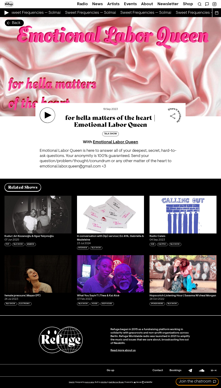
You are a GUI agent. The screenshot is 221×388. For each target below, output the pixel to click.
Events (130, 4)
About (147, 4)
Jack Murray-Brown (116, 382)
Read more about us (123, 350)
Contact (157, 370)
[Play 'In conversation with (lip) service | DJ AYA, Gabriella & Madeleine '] (110, 214)
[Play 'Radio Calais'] (183, 214)
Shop (188, 4)
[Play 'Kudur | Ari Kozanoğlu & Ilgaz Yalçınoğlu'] (37, 214)
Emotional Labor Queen (115, 142)
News (97, 4)
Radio (82, 4)
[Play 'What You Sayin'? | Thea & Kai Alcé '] (110, 274)
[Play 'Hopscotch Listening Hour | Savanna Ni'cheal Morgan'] (183, 274)
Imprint (72, 382)
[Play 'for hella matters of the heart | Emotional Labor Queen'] (47, 115)
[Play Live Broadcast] (6, 12)
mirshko (104, 382)
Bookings (175, 370)
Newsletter (168, 4)
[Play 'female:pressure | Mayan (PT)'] (37, 274)
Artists (113, 4)
